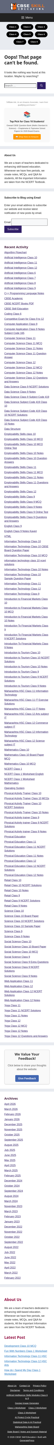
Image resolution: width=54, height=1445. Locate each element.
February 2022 (12, 1277)
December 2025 (13, 1124)
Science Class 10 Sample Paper (22, 926)
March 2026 (11, 1109)
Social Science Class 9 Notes (20, 976)
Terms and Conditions (33, 1390)
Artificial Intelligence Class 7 (20, 278)
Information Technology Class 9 (21, 593)
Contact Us (24, 1385)
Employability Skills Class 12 (20, 491)
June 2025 (10, 1155)
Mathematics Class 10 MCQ (20, 763)
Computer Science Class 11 (20, 338)
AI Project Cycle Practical (27, 1417)
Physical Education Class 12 (20, 860)
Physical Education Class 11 (20, 841)
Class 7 (19, 42)
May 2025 (9, 1160)
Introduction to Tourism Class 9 (21, 671)
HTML (7, 536)
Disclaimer (15, 1390)
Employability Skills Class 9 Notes (23, 506)
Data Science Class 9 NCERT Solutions (26, 386)
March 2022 (11, 1272)
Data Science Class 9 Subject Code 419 (26, 396)
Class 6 (41, 34)
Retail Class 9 (12, 895)
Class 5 (27, 34)
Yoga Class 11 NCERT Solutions (22, 1010)
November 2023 (13, 1206)
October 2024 (12, 1185)
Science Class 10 (14, 910)
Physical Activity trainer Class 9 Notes (25, 831)
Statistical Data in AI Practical (27, 1422)
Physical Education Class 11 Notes (23, 855)
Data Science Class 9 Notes (20, 391)
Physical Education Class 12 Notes (23, 875)
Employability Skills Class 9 (19, 496)
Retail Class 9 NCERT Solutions (22, 900)
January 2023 (12, 1221)
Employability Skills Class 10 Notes (23, 453)
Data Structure (12, 428)
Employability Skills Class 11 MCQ (23, 472)
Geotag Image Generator (27, 1403)
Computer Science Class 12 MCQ (23, 367)
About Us (12, 1385)
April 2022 (10, 1267)
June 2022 (10, 1257)
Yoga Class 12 (12, 1020)
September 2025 (13, 1139)
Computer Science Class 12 (20, 362)
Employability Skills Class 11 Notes (23, 477)
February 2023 (12, 1216)
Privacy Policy (39, 1385)
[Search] (41, 85)
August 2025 (11, 1144)
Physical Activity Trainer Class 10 (22, 793)
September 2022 (13, 1242)
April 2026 (10, 1104)
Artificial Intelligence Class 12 (20, 267)
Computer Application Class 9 (20, 324)
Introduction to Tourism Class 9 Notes (25, 685)
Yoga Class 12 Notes (16, 1031)
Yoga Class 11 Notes (16, 1015)
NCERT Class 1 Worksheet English (24, 774)
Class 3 (41, 27)
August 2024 (11, 1196)
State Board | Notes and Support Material (27, 1431)
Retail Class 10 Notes (16, 890)
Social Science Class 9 (17, 956)
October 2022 (12, 1237)
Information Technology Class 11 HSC (25, 1356)
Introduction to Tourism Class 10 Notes (26, 666)
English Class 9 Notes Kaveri (20, 531)
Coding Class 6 (12, 313)
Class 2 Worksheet (38, 1408)
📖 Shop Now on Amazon (27, 137)
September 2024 (13, 1190)
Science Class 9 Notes (17, 936)
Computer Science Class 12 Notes (23, 372)
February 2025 (12, 1175)
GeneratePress (27, 1440)
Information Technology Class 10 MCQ (25, 555)
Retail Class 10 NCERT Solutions (23, 885)
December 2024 (13, 1180)
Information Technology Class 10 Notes (26, 569)
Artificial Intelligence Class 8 (20, 283)
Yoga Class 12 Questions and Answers (26, 1036)
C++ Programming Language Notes (24, 293)
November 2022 (13, 1231)
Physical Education (15, 836)
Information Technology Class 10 (22, 541)
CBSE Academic (13, 298)
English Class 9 (13, 526)
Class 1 (12, 27)
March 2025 (11, 1170)
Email (7, 222)
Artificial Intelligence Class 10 (20, 257)
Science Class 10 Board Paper (21, 916)
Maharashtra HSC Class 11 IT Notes (24, 708)
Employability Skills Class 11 (20, 467)
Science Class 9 (13, 931)
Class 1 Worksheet (16, 1408)
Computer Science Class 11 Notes (23, 348)
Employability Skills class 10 (20, 434)
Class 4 (12, 34)
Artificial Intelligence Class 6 (20, 272)
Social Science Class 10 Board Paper (25, 946)
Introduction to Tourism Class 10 (22, 652)
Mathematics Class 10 (16, 749)
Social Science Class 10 (17, 941)
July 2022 (9, 1252)
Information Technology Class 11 (22, 583)
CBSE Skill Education (16, 308)
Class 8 (34, 42)
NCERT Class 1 (13, 768)
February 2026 (12, 1114)
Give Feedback (27, 1078)
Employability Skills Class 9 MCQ (22, 501)
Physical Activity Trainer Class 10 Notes (26, 812)
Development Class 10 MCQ (20, 1345)
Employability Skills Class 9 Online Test (26, 512)
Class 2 (27, 27)
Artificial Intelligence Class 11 (20, 262)
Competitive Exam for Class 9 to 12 (24, 318)
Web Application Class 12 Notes (22, 1000)
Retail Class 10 (12, 880)
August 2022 (11, 1247)
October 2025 (12, 1134)
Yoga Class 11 (12, 1005)
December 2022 (13, 1226)
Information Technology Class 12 (22, 588)
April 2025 (10, 1165)
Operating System (14, 788)
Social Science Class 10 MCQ (21, 951)
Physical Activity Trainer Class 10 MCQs (26, 798)
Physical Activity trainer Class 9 (21, 817)
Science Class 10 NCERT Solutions (24, 921)
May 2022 (9, 1262)
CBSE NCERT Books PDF (19, 303)
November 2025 (13, 1129)
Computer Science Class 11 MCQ (23, 343)
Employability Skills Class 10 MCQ (23, 439)
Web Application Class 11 (18, 981)
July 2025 (9, 1150)
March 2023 (11, 1211)
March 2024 (11, 1201)
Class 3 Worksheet (27, 1412)
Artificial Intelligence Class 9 (20, 288)
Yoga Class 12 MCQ (15, 1025)
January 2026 (12, 1119)
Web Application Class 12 (18, 986)
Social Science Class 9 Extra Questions (26, 962)
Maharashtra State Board (27, 1427)
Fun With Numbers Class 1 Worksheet (25, 1351)
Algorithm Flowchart (15, 252)
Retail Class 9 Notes (15, 905)
